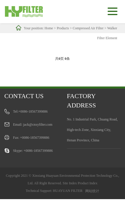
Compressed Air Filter (88, 28)
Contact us (24, 96)
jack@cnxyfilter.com (37, 124)
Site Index (70, 183)
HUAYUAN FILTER (67, 191)
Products (63, 28)
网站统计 (92, 191)
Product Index (87, 183)
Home (49, 28)
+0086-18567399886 (33, 111)
